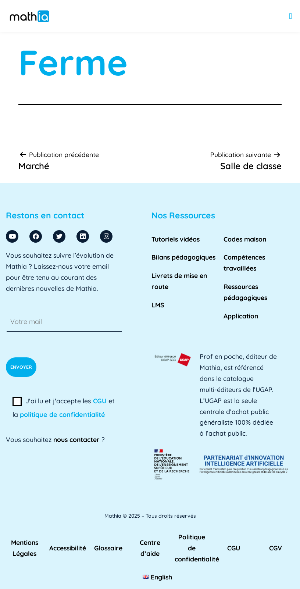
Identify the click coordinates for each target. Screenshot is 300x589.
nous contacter (76, 439)
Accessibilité (67, 548)
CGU (100, 401)
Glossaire (108, 548)
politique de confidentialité (62, 414)
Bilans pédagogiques (183, 257)
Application (241, 316)
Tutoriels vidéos (175, 239)
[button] (290, 16)
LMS (157, 305)
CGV (275, 548)
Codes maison (245, 239)
